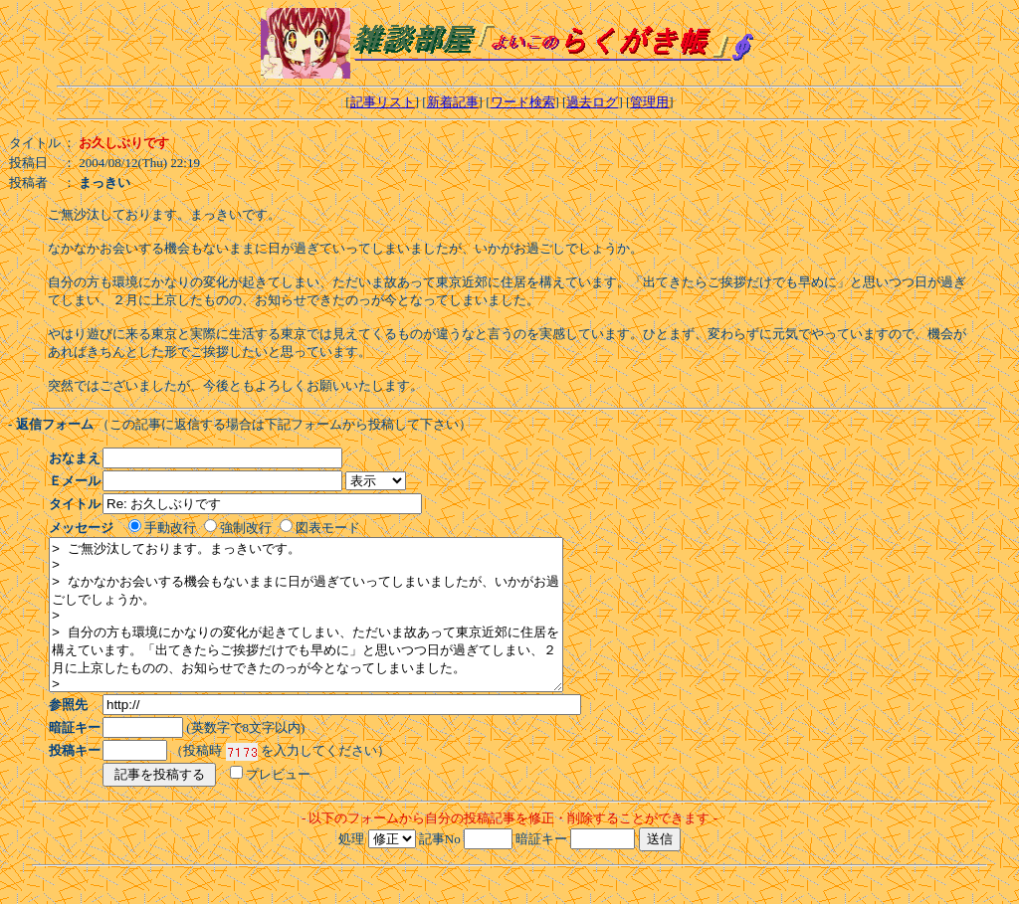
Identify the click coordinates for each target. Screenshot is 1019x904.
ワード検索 (523, 101)
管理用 (649, 101)
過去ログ (592, 101)
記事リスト (382, 101)
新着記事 (453, 101)
